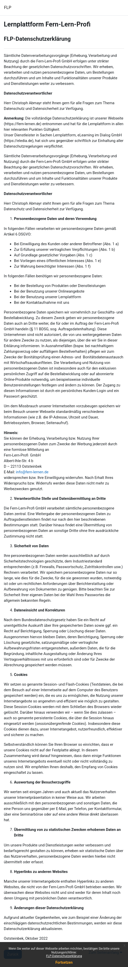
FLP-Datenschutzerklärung (64, 956)
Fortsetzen (64, 962)
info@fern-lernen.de (32, 472)
